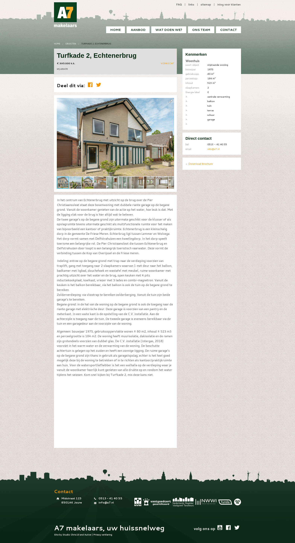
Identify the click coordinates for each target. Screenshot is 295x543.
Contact (228, 29)
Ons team (201, 29)
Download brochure (200, 164)
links (191, 4)
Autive (87, 534)
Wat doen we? (168, 29)
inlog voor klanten (229, 4)
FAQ (179, 4)
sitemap (206, 4)
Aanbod (138, 29)
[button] (171, 101)
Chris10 (75, 534)
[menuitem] (228, 29)
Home (115, 29)
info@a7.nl (213, 149)
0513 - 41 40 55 (110, 498)
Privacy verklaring (102, 534)
